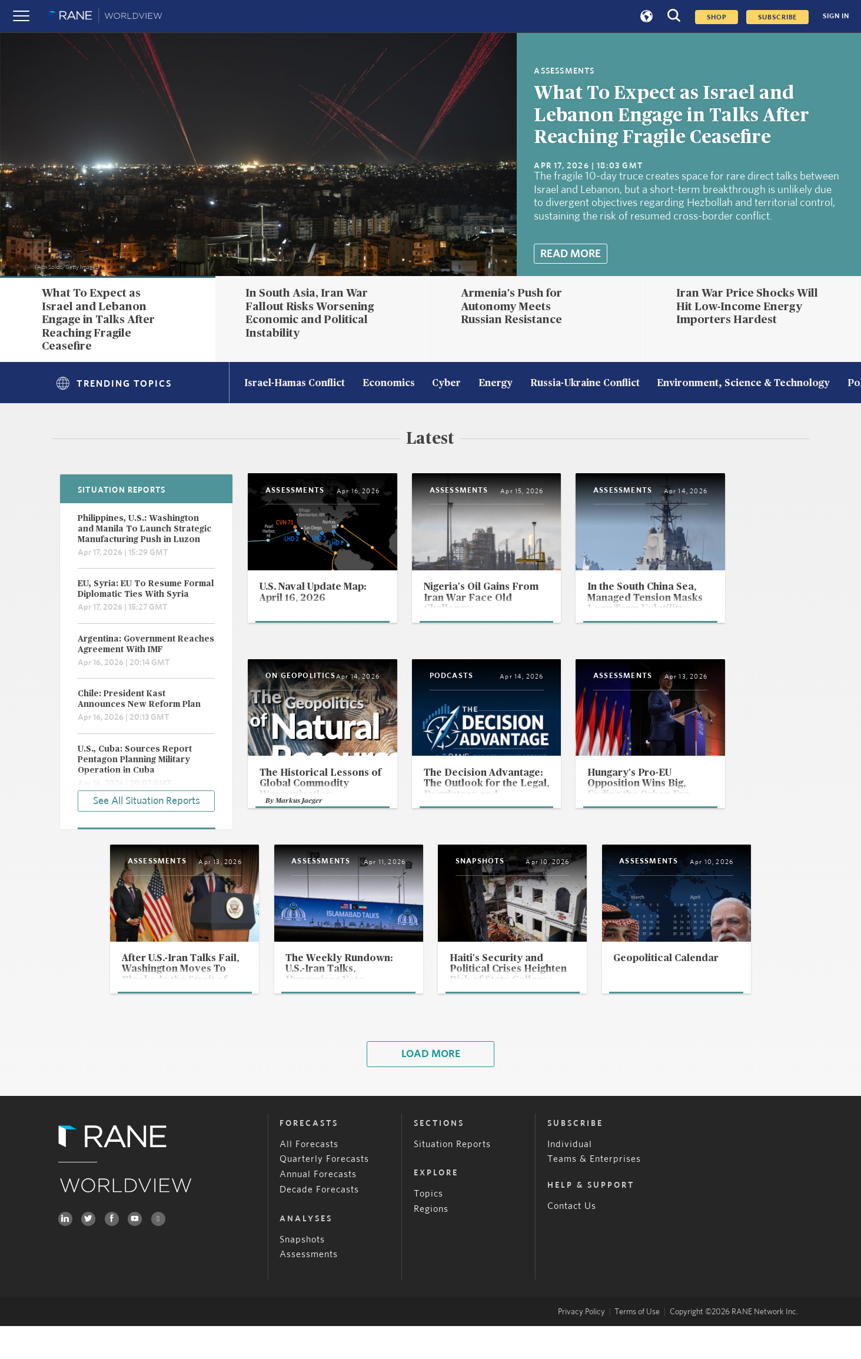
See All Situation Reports (146, 800)
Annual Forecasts (318, 1207)
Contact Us (571, 1239)
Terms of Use (637, 1345)
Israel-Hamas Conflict (294, 383)
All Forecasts (309, 1177)
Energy (495, 383)
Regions (431, 1242)
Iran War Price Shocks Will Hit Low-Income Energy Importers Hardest (747, 306)
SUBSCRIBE (777, 17)
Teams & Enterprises (594, 1192)
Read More (570, 254)
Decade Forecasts (319, 1223)
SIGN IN (836, 16)
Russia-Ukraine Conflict (585, 383)
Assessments (309, 1287)
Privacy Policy (581, 1345)
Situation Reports (452, 1177)
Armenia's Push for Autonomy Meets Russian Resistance (511, 306)
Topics (428, 1226)
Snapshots (302, 1272)
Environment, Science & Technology (743, 383)
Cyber (446, 383)
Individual (569, 1177)
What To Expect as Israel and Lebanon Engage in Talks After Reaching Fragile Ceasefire (671, 115)
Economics (389, 383)
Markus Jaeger (300, 829)
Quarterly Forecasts (324, 1192)
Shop (716, 17)
